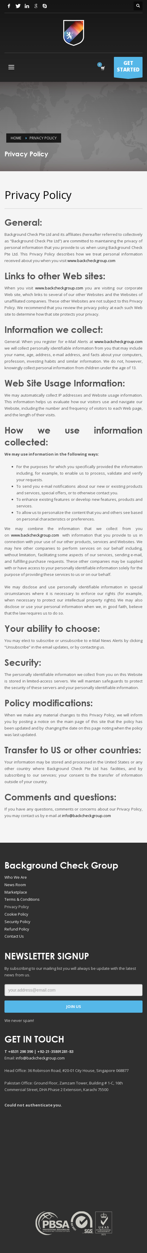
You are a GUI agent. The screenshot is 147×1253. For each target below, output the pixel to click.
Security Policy (17, 921)
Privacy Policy (16, 906)
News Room (15, 884)
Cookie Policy (16, 914)
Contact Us (14, 936)
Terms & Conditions (22, 899)
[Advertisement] (75, 1159)
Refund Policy (16, 929)
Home (16, 138)
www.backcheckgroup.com (91, 260)
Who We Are (15, 877)
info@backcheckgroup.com (86, 815)
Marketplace (15, 892)
